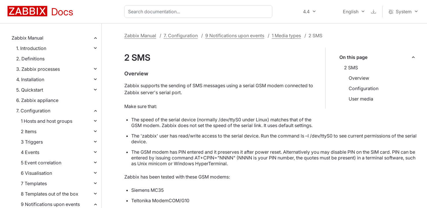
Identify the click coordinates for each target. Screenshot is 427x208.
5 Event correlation (41, 163)
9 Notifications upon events (50, 204)
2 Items (28, 131)
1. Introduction (31, 48)
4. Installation (30, 79)
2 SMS (351, 67)
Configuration (363, 88)
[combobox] (199, 11)
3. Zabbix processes (38, 69)
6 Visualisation (36, 173)
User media (361, 99)
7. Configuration (33, 111)
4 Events (30, 152)
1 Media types (286, 35)
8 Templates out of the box (49, 194)
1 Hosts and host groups (46, 121)
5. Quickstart (29, 90)
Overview (359, 78)
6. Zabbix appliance (37, 100)
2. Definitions (30, 59)
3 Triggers (32, 142)
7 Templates (34, 183)
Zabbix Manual (27, 38)
